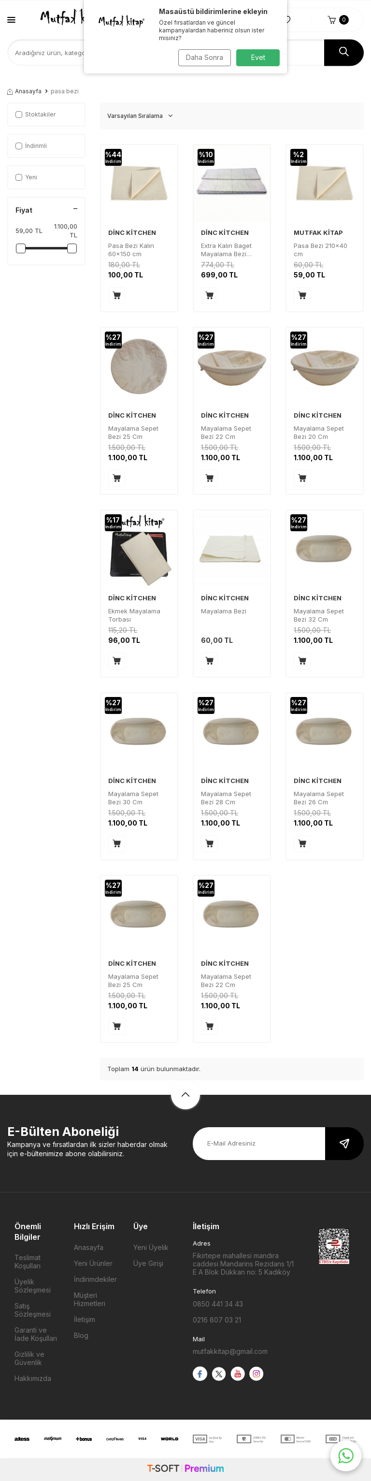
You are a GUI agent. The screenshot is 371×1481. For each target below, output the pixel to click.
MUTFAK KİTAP (318, 232)
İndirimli (31, 145)
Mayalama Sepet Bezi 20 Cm (319, 432)
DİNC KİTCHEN (132, 232)
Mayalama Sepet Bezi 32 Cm (319, 615)
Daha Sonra (202, 57)
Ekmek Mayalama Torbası (134, 615)
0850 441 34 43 (218, 1304)
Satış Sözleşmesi (32, 1310)
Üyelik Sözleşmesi (32, 1286)
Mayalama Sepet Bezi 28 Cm (226, 798)
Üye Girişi (148, 1263)
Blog (81, 1335)
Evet (258, 57)
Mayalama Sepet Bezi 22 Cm (226, 432)
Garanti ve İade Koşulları (35, 1334)
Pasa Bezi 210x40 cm (320, 250)
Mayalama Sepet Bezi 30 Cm (133, 798)
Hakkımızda (32, 1378)
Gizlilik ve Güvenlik (29, 1358)
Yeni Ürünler (93, 1263)
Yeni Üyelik (151, 1247)
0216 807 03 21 (217, 1320)
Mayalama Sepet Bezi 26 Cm (319, 798)
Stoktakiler (35, 114)
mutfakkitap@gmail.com (230, 1351)
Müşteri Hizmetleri (89, 1299)
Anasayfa (24, 91)
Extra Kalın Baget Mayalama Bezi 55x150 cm (226, 250)
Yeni (26, 177)
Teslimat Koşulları (27, 1261)
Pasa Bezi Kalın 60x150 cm (131, 250)
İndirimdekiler (95, 1279)
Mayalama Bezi (223, 611)
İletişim (84, 1319)
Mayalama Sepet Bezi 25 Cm (133, 432)
